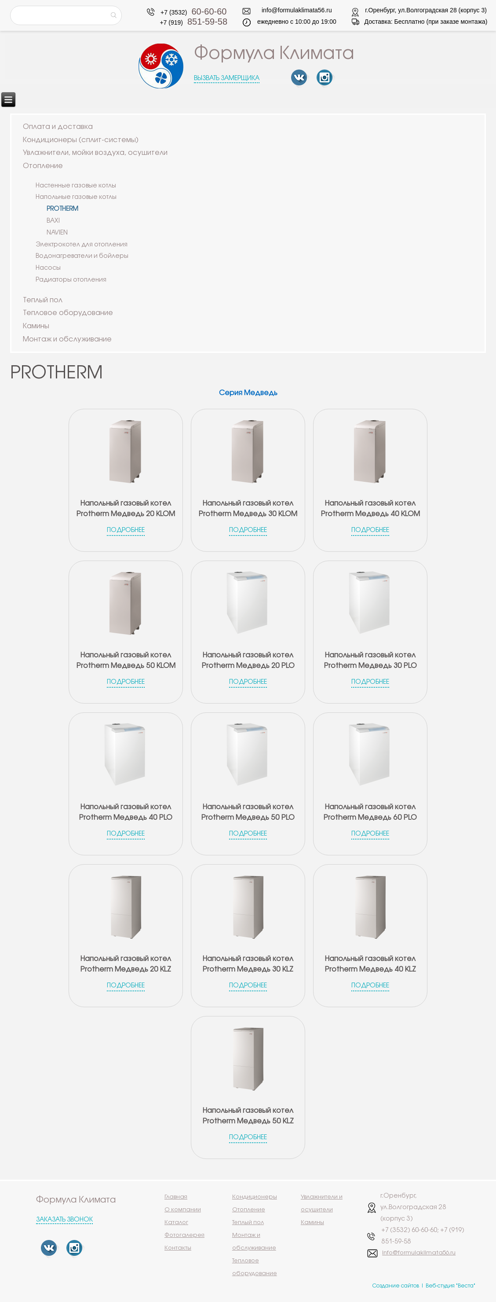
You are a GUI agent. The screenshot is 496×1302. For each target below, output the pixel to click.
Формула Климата (274, 54)
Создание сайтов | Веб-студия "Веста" (423, 1286)
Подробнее (126, 530)
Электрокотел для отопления (82, 245)
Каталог (176, 1222)
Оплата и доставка (58, 127)
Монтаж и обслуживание (67, 339)
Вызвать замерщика (226, 78)
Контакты (177, 1248)
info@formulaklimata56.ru (297, 10)
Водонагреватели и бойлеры (82, 256)
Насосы (48, 268)
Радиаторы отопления (71, 280)
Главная (175, 1196)
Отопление (43, 166)
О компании (182, 1209)
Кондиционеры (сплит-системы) (81, 140)
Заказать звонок (64, 1220)
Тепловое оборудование (68, 313)
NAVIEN (57, 233)
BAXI (53, 221)
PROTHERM (62, 209)
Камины (36, 326)
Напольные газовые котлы (76, 197)
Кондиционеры (254, 1196)
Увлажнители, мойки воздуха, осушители (95, 153)
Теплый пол (42, 300)
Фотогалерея (184, 1235)
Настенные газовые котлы (76, 186)
